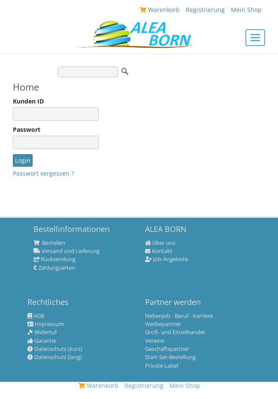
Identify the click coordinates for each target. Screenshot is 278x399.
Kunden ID (28, 101)
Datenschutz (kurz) (54, 349)
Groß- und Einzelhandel (175, 332)
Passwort (26, 130)
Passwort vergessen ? (43, 173)
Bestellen (49, 243)
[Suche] (88, 72)
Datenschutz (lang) (54, 357)
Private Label (161, 365)
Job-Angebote (166, 259)
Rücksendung (54, 259)
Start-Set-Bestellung (170, 357)
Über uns (160, 243)
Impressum (45, 324)
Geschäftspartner (167, 349)
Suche (125, 71)
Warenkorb (98, 385)
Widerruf (42, 332)
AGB (35, 316)
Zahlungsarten (54, 268)
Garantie (41, 341)
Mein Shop (184, 385)
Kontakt (158, 251)
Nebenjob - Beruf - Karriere (179, 316)
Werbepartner (163, 324)
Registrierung (143, 385)
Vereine (154, 341)
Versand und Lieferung (66, 251)
